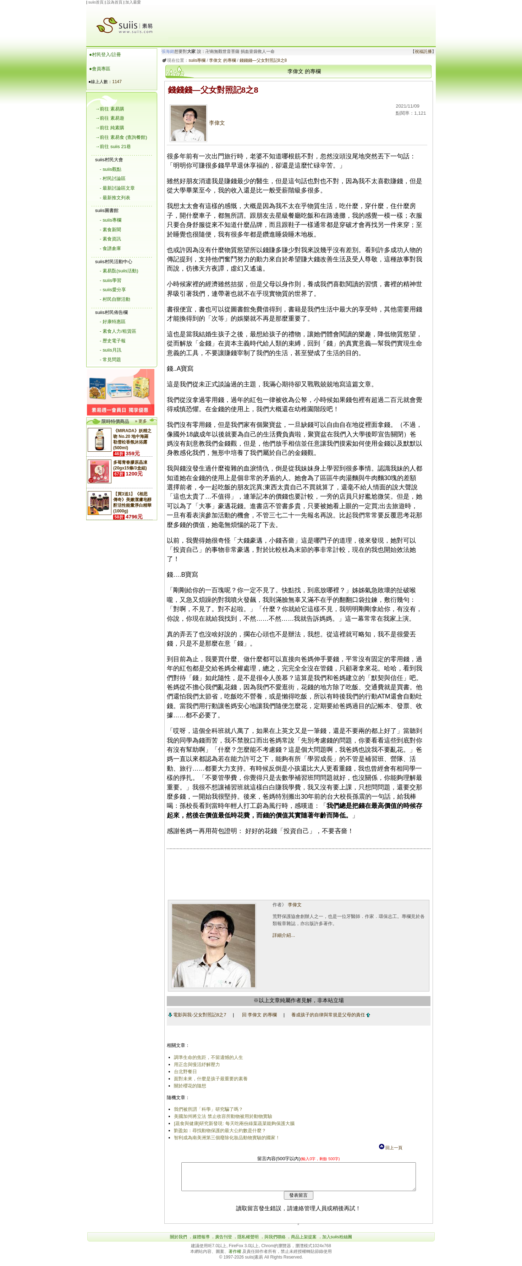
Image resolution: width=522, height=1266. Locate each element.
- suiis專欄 (110, 220)
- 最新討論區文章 (117, 188)
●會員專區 (99, 68)
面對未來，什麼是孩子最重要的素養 (209, 1078)
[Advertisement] (299, 21)
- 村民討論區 (113, 178)
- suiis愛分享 (113, 289)
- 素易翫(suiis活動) (119, 270)
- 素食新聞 (110, 229)
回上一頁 (390, 1147)
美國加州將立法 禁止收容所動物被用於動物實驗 (221, 1116)
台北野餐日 (184, 1071)
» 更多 (141, 421)
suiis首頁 (96, 2)
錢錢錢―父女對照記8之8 (261, 60)
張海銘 (166, 51)
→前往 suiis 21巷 (113, 146)
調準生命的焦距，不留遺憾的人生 (207, 1057)
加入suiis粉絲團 (337, 1242)
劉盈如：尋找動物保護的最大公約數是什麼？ (218, 1130)
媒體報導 (201, 1242)
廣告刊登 (223, 1242)
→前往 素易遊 (109, 118)
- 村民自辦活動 (115, 299)
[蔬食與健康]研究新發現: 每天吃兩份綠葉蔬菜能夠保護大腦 (232, 1123)
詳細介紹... (283, 935)
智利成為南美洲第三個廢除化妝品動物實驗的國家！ (225, 1137)
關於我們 (178, 1242)
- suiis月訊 (110, 350)
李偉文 (196, 123)
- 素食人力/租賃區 (118, 331)
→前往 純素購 (109, 127)
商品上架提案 (304, 1242)
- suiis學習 (110, 280)
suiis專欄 (195, 60)
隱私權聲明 (248, 1242)
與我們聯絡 (275, 1242)
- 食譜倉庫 (110, 248)
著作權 (235, 1256)
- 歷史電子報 (113, 340)
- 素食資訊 (110, 238)
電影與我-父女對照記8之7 (196, 1014)
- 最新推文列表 (115, 197)
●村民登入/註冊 (105, 54)
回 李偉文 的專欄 (258, 1014)
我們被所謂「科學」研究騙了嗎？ (207, 1109)
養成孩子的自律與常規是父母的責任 (329, 1014)
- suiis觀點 (110, 169)
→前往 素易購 (109, 109)
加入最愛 (133, 2)
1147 (117, 81)
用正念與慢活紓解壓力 (195, 1064)
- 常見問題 (110, 359)
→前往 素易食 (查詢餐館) (121, 137)
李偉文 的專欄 (221, 60)
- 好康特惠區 (113, 321)
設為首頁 (114, 2)
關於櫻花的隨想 (188, 1085)
